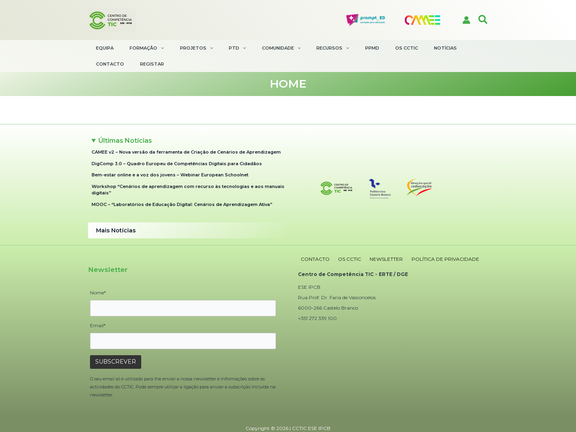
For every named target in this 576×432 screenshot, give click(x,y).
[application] (159, 48)
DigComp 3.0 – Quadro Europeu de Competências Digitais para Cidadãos (177, 147)
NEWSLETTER (376, 242)
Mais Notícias (115, 214)
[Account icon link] (466, 20)
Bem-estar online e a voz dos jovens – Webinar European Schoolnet (170, 159)
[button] (483, 20)
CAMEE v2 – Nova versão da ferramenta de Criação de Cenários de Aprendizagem (186, 136)
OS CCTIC (343, 242)
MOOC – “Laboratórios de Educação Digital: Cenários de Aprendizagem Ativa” (182, 188)
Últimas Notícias (125, 124)
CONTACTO (312, 242)
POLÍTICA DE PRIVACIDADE (431, 242)
